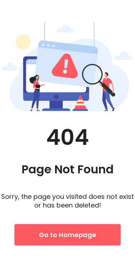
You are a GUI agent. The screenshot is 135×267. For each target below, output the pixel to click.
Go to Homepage (67, 234)
